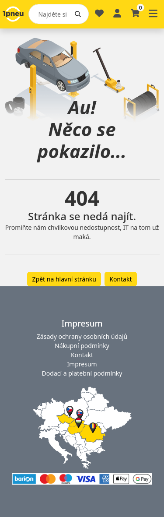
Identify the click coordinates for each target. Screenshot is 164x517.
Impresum (82, 364)
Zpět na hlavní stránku (64, 279)
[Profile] (117, 12)
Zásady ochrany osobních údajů (82, 336)
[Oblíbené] (99, 17)
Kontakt (120, 279)
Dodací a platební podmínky (82, 373)
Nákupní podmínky (82, 345)
